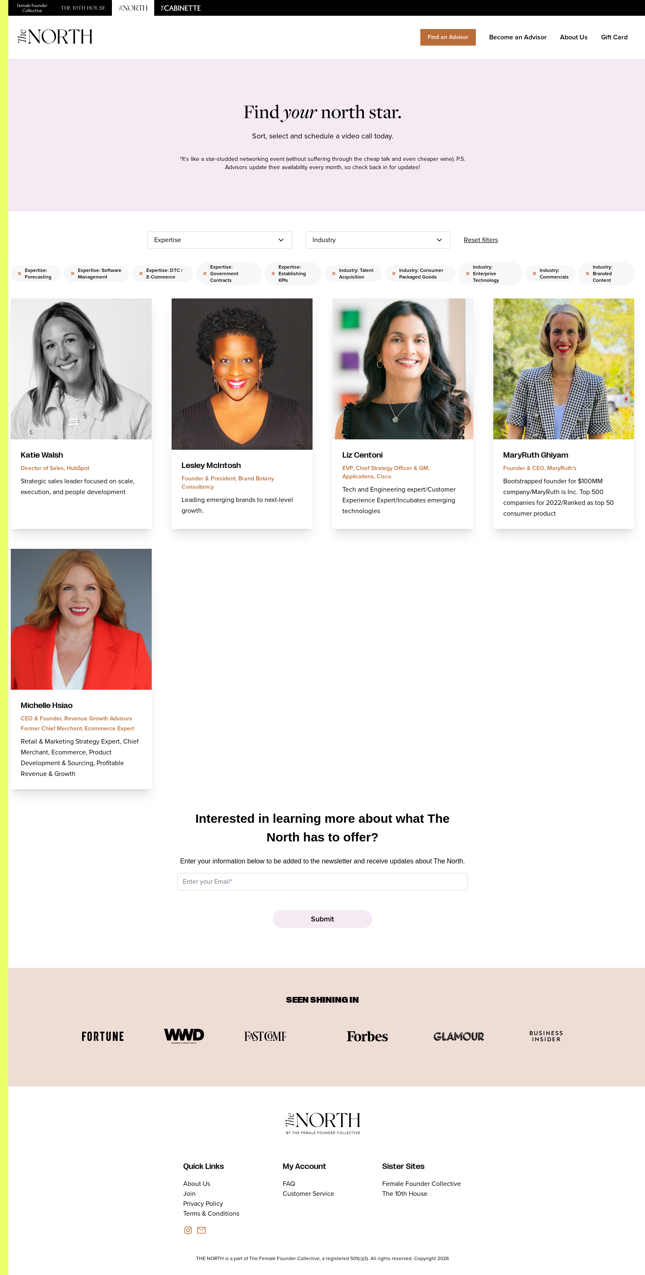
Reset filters (481, 240)
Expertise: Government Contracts (220, 273)
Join (189, 1193)
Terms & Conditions (211, 1213)
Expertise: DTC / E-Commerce (161, 274)
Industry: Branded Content (598, 273)
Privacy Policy (203, 1203)
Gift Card (614, 37)
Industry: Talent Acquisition (352, 274)
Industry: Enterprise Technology (482, 273)
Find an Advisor (448, 37)
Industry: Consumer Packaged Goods (417, 274)
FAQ (289, 1183)
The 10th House (404, 1193)
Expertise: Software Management (95, 274)
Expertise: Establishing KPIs (288, 273)
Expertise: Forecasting (34, 274)
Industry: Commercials (550, 274)
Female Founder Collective (421, 1183)
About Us (574, 37)
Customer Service (308, 1193)
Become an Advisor (518, 37)
